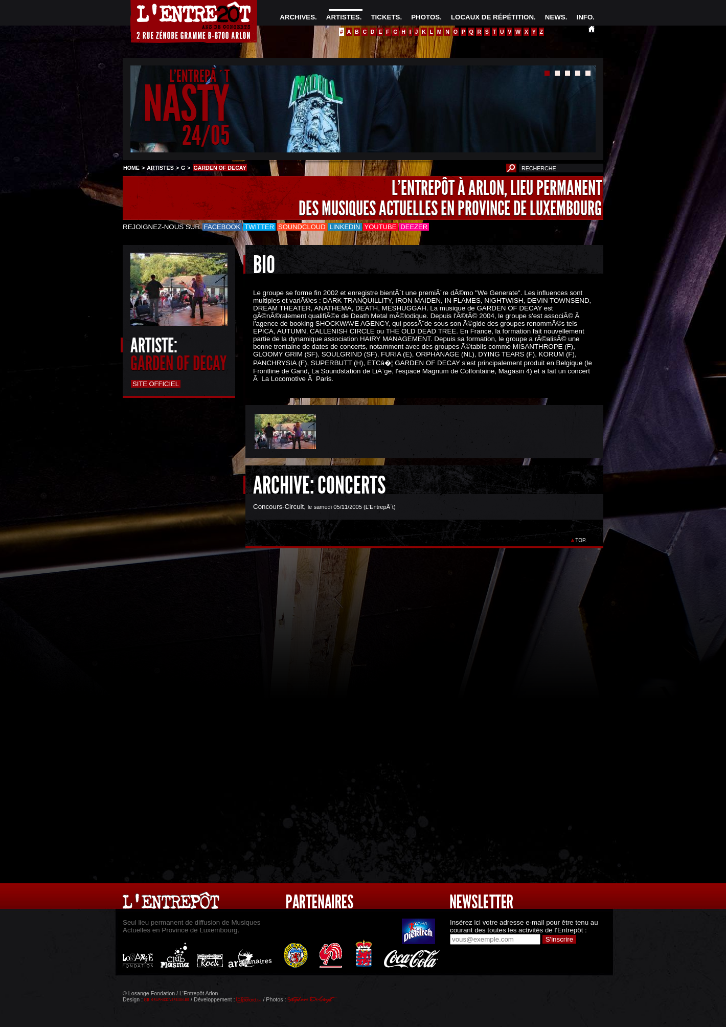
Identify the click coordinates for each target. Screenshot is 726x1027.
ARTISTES (343, 17)
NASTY (186, 104)
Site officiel (155, 384)
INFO (584, 17)
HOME (131, 168)
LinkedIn (345, 227)
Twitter (259, 227)
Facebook (222, 227)
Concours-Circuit (278, 506)
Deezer (413, 227)
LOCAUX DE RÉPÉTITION (492, 17)
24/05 (206, 135)
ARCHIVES (297, 17)
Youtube (381, 227)
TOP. (581, 540)
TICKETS (385, 17)
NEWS (555, 17)
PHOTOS (425, 17)
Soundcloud (301, 227)
